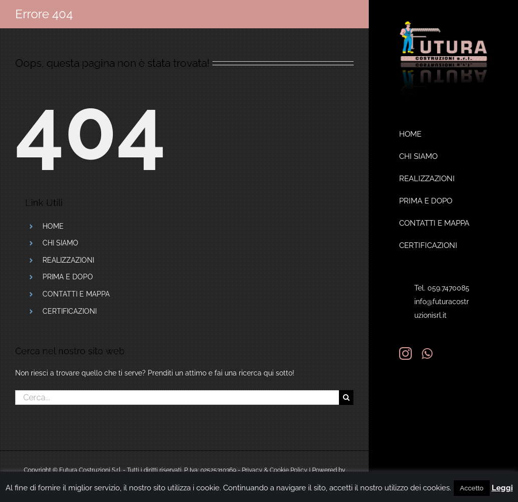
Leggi (502, 487)
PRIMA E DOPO (67, 277)
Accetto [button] (472, 488)
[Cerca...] (177, 397)
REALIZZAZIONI (68, 260)
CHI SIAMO (60, 243)
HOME (53, 226)
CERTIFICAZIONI (69, 311)
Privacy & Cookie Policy (275, 470)
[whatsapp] (427, 353)
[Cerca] (346, 397)
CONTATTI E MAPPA (76, 294)
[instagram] (405, 353)
